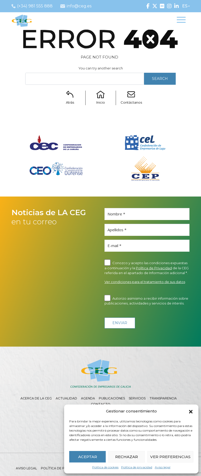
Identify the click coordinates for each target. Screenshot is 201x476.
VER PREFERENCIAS (170, 456)
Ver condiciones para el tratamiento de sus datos (144, 282)
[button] (190, 411)
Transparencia (163, 398)
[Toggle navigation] (181, 21)
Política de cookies (105, 467)
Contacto (100, 404)
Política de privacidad (136, 467)
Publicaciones (112, 398)
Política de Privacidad (154, 268)
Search (160, 78)
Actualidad (66, 398)
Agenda (88, 398)
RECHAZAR (126, 456)
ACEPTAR (87, 456)
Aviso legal (162, 467)
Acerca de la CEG (36, 398)
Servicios (137, 398)
